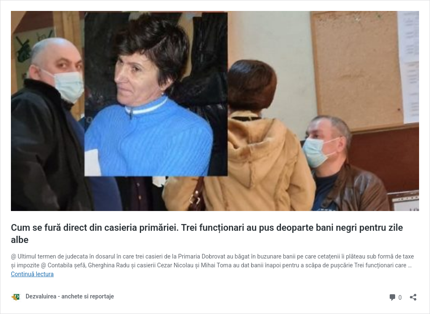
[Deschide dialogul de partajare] (413, 294)
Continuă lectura (32, 274)
